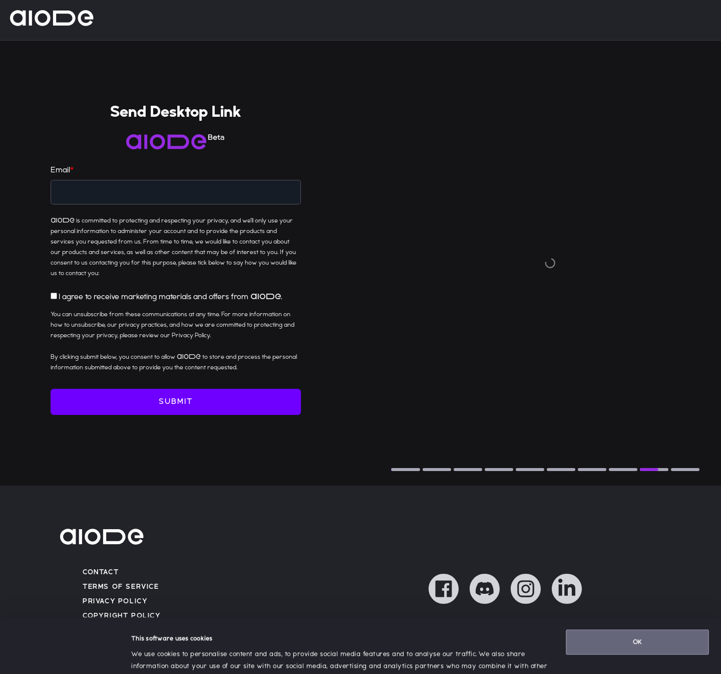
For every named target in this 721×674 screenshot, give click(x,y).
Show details (150, 654)
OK (637, 590)
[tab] (405, 469)
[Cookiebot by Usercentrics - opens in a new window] (65, 654)
